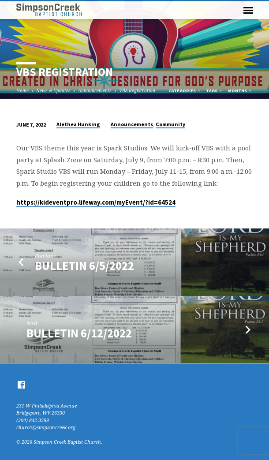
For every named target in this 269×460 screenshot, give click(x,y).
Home (22, 90)
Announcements (95, 90)
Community (170, 124)
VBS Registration (137, 90)
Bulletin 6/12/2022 (79, 333)
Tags (214, 90)
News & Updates (53, 90)
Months (240, 90)
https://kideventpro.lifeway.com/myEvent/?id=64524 (96, 202)
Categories (185, 90)
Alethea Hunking (78, 124)
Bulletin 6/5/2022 (84, 265)
